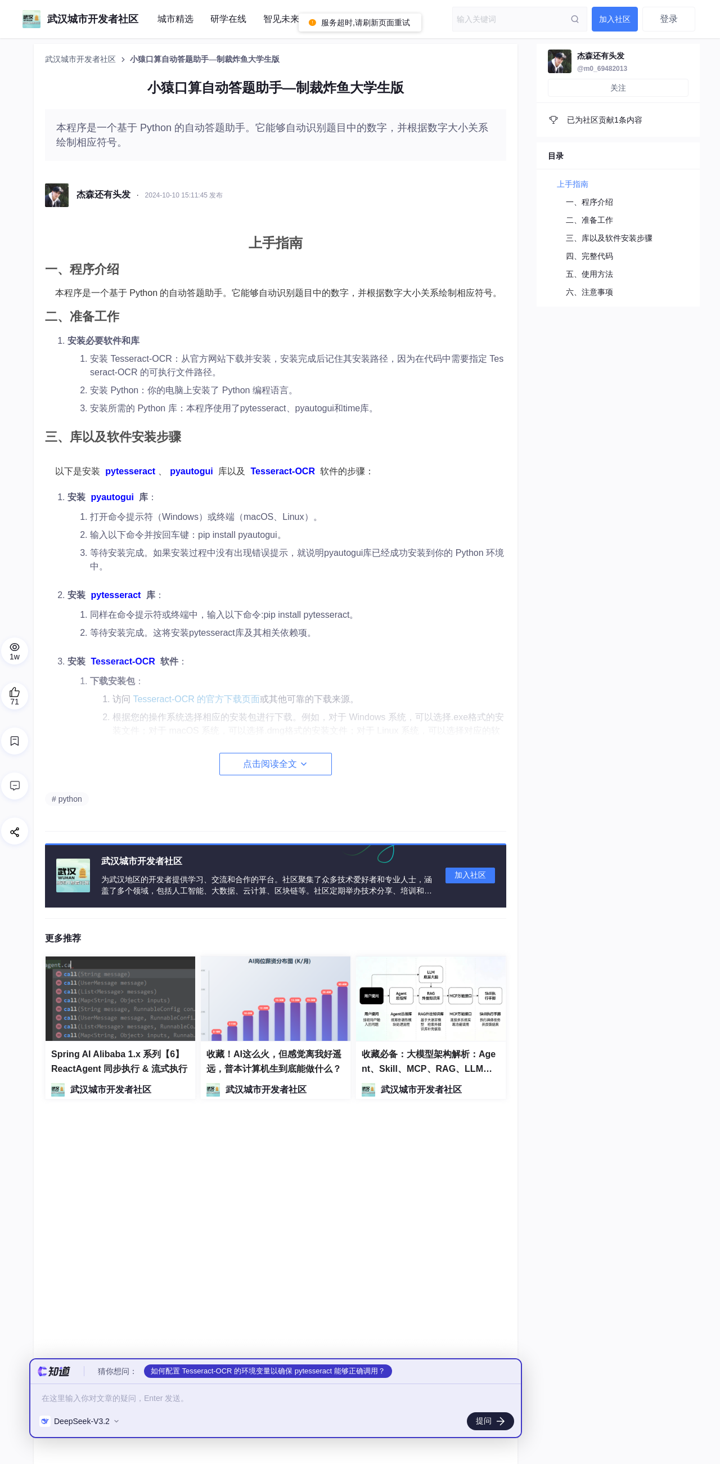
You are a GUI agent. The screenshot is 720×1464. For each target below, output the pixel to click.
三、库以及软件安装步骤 (609, 237)
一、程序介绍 (589, 201)
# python (67, 798)
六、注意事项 (589, 292)
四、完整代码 (589, 256)
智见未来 (281, 19)
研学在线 (228, 19)
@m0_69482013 (602, 69)
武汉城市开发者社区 (81, 59)
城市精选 (176, 19)
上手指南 (572, 183)
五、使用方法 (589, 274)
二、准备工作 (589, 219)
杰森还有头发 (600, 55)
